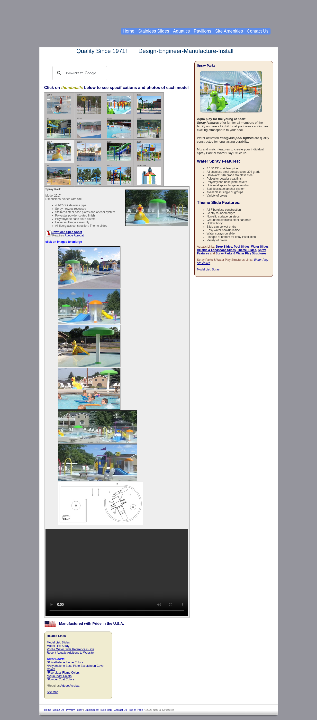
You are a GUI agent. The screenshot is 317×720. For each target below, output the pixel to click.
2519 (119, 151)
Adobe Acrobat (74, 235)
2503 (59, 104)
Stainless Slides (153, 31)
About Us (58, 709)
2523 (119, 174)
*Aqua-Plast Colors (59, 676)
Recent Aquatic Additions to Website (70, 652)
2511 (149, 104)
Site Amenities (229, 31)
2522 (89, 174)
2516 (149, 127)
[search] (84, 73)
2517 (59, 151)
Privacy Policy (74, 709)
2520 (149, 151)
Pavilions (202, 31)
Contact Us (257, 31)
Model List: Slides (58, 642)
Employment (92, 709)
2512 (59, 127)
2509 (89, 104)
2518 (89, 151)
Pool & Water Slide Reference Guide (70, 649)
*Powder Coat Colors (60, 679)
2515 (119, 127)
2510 (119, 104)
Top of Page (136, 709)
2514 (89, 127)
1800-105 (149, 174)
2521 (59, 174)
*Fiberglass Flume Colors (63, 672)
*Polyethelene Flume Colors (65, 662)
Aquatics (181, 31)
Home (128, 31)
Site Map (52, 692)
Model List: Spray (58, 646)
